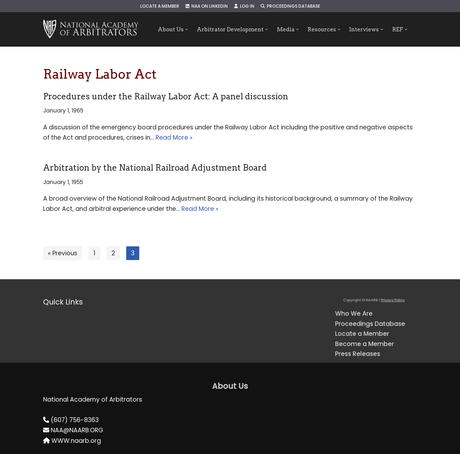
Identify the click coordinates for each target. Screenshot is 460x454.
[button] (186, 29)
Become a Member (364, 344)
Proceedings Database (290, 6)
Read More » (174, 137)
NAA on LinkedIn (207, 6)
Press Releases (357, 354)
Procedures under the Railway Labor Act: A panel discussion (165, 96)
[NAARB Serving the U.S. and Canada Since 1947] (91, 29)
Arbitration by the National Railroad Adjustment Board (155, 168)
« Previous (62, 253)
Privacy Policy (393, 300)
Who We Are (353, 313)
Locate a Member (159, 6)
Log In (244, 6)
